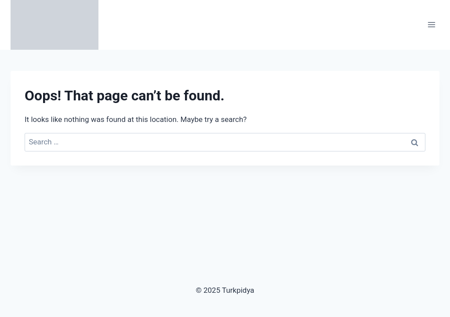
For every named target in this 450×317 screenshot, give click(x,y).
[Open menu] (431, 25)
